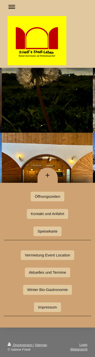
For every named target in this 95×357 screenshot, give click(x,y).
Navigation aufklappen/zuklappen (47, 6)
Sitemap (41, 345)
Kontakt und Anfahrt (47, 214)
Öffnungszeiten (47, 196)
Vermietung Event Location (47, 255)
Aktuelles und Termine (47, 272)
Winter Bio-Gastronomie (47, 289)
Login (83, 345)
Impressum (47, 307)
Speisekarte (47, 231)
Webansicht (78, 349)
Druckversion (20, 345)
